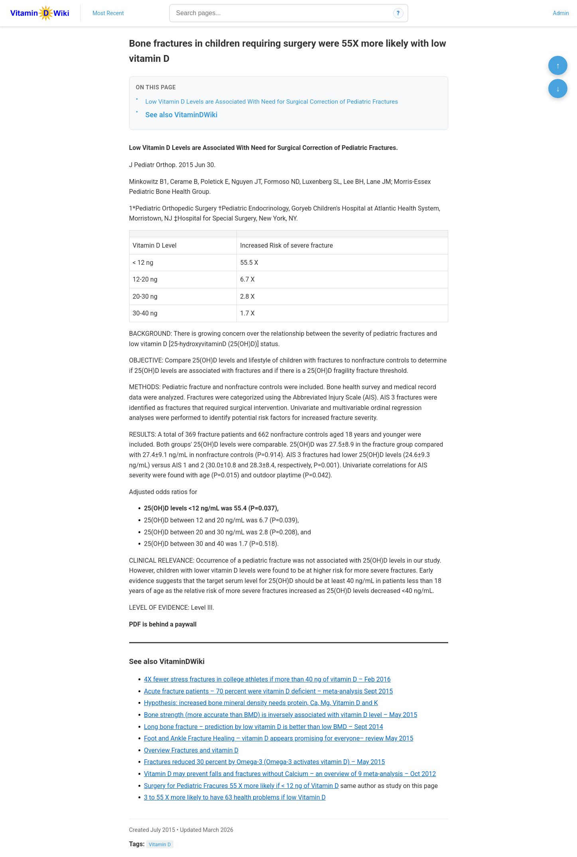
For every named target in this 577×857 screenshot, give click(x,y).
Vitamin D (160, 844)
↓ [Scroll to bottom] (558, 88)
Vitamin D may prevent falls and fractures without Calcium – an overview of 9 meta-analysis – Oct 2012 (290, 774)
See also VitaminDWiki (182, 114)
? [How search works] (398, 13)
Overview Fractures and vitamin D (191, 750)
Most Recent (108, 13)
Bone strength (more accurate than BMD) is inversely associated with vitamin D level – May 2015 (280, 715)
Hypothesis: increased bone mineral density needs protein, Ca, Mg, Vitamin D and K (261, 703)
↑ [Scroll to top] (558, 65)
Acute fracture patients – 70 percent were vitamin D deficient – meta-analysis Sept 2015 (268, 691)
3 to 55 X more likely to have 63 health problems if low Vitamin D (235, 797)
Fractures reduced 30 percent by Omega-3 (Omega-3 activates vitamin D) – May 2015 (264, 762)
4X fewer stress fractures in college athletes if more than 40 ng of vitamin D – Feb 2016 (267, 679)
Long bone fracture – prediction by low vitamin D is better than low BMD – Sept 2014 (263, 727)
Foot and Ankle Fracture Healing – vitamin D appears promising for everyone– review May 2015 (279, 738)
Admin (561, 13)
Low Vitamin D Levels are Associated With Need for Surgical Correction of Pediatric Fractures (272, 101)
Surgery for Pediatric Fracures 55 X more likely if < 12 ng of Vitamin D (241, 786)
